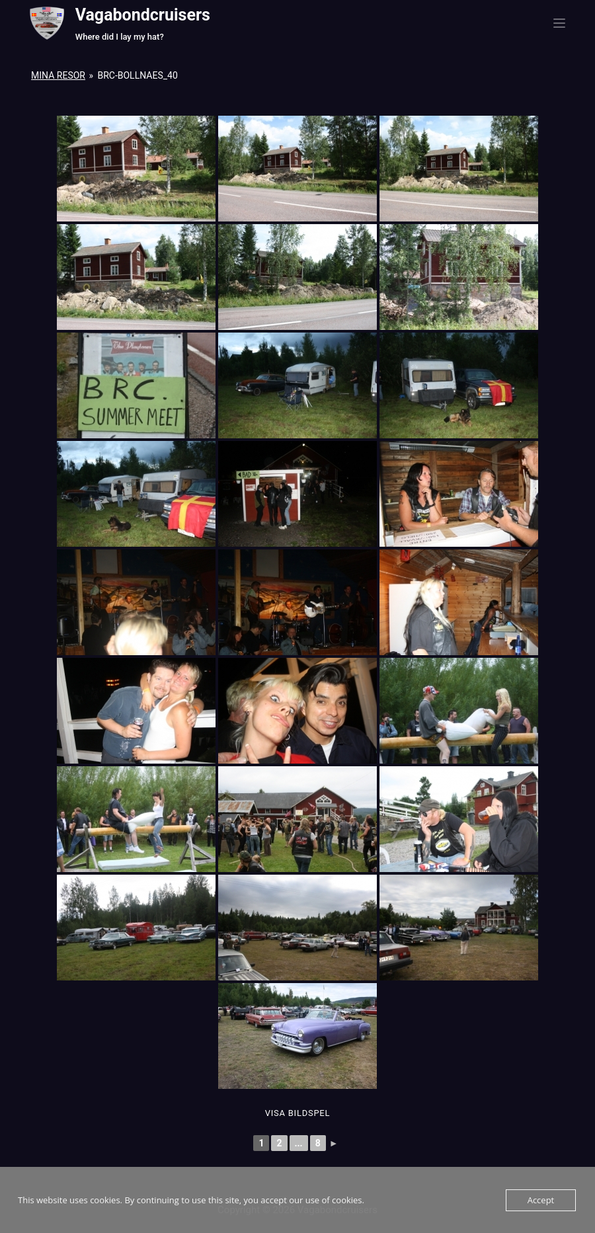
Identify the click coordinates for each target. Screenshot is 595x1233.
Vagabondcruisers (142, 14)
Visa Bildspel (297, 1113)
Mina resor (58, 75)
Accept (541, 1200)
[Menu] (559, 23)
